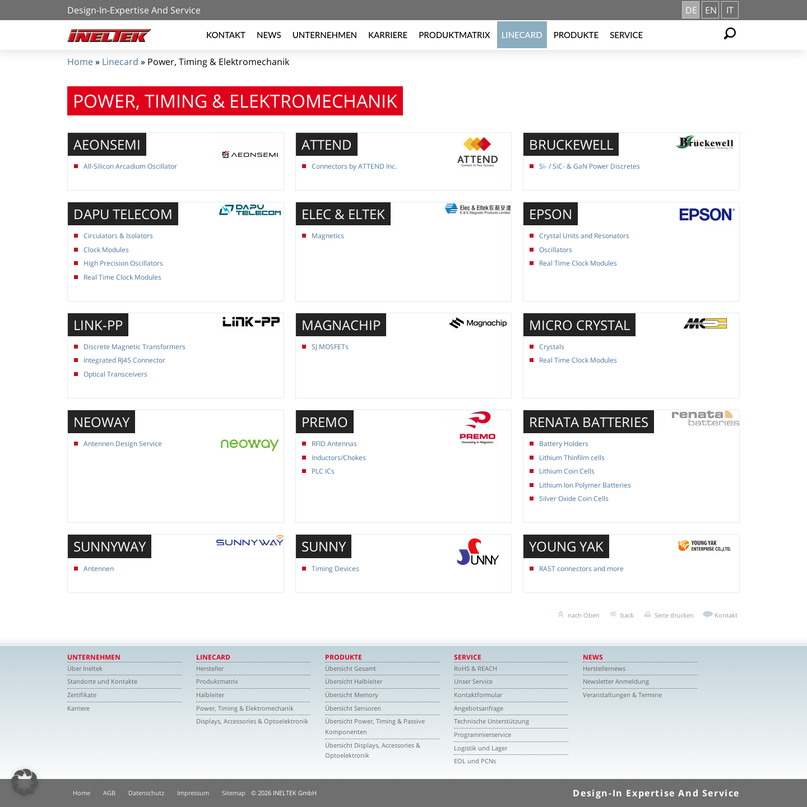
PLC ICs (323, 471)
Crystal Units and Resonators (584, 235)
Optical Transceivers (115, 374)
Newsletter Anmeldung (616, 681)
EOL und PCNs (475, 761)
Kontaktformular (478, 694)
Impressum (193, 793)
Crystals (551, 346)
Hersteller (210, 668)
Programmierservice (482, 734)
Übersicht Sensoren (353, 708)
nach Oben (584, 615)
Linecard (522, 35)
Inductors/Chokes (339, 457)
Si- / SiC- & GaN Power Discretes (589, 166)
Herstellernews (604, 668)
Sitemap (233, 793)
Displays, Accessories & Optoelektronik (252, 721)
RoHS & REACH (475, 668)
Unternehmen (325, 35)
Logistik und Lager (480, 748)
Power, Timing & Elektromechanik (245, 708)
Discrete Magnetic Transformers (134, 346)
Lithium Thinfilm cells (572, 457)
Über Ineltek (85, 668)
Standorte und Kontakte (102, 681)
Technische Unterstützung (491, 721)
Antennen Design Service (123, 443)
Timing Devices (335, 568)
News (269, 35)
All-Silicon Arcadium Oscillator (130, 166)
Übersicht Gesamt (350, 668)
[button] (24, 782)
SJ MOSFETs (330, 346)
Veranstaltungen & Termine (622, 694)
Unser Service (473, 681)
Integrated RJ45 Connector (124, 360)
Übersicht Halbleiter (353, 681)
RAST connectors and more (581, 568)
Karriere (387, 35)
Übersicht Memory (351, 694)
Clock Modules (106, 249)
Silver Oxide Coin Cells (574, 498)
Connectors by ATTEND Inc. (354, 166)
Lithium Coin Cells (567, 471)
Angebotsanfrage (478, 708)
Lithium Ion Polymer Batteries (585, 485)
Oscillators (555, 249)
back (627, 615)
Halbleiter (210, 694)
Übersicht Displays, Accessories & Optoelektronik (372, 750)
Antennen (99, 568)
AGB (109, 793)
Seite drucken (674, 615)
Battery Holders (563, 443)
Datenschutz (146, 793)
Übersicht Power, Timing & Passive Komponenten (375, 726)
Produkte (576, 35)
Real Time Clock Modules (122, 277)
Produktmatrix (454, 35)
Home (80, 61)
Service (626, 35)
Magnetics (328, 235)
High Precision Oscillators (123, 263)
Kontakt (225, 35)
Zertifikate (81, 694)
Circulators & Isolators (118, 235)
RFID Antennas (334, 443)
